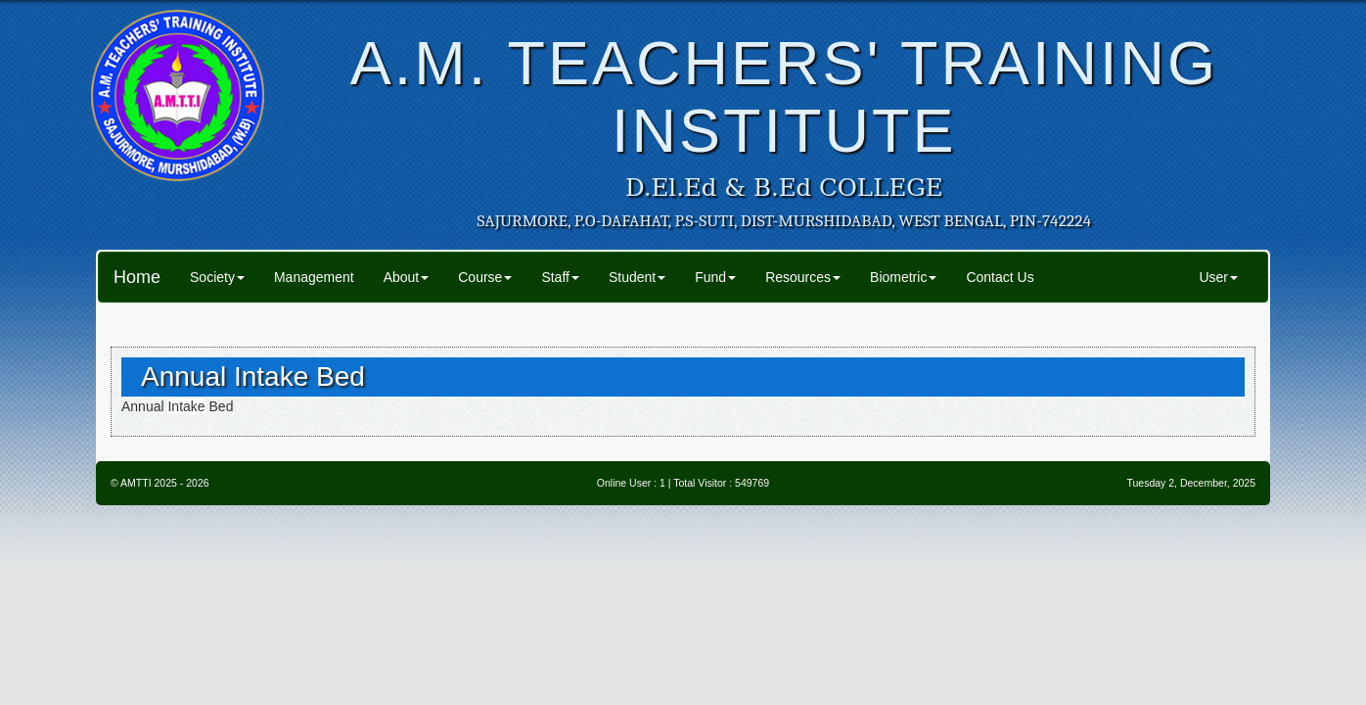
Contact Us (999, 277)
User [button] (1218, 277)
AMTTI (136, 483)
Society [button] (217, 277)
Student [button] (637, 277)
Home (137, 277)
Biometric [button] (903, 277)
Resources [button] (803, 277)
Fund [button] (715, 277)
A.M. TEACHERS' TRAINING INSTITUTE (784, 96)
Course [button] (485, 277)
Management (314, 277)
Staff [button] (560, 277)
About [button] (407, 277)
